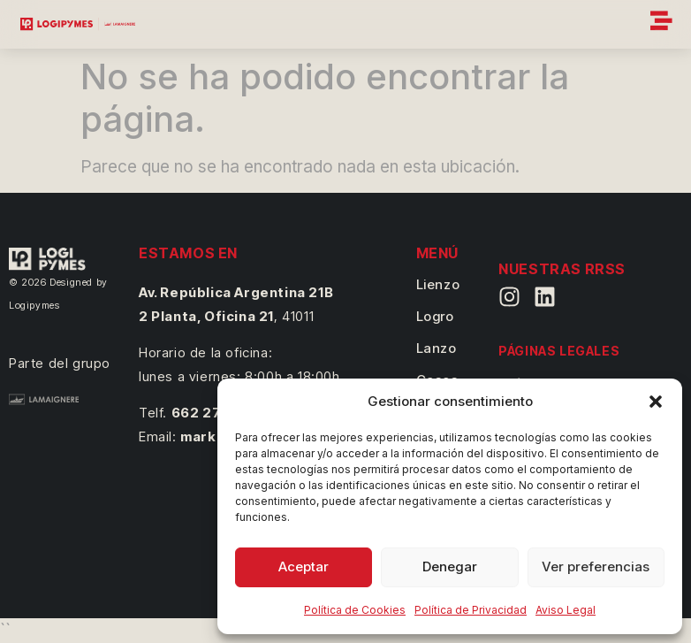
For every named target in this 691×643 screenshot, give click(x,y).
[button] (655, 401)
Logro (435, 316)
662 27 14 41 (214, 412)
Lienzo (438, 284)
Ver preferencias (595, 566)
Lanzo (436, 348)
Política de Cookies (355, 609)
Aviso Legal (565, 609)
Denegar (449, 566)
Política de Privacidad (470, 609)
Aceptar (303, 566)
